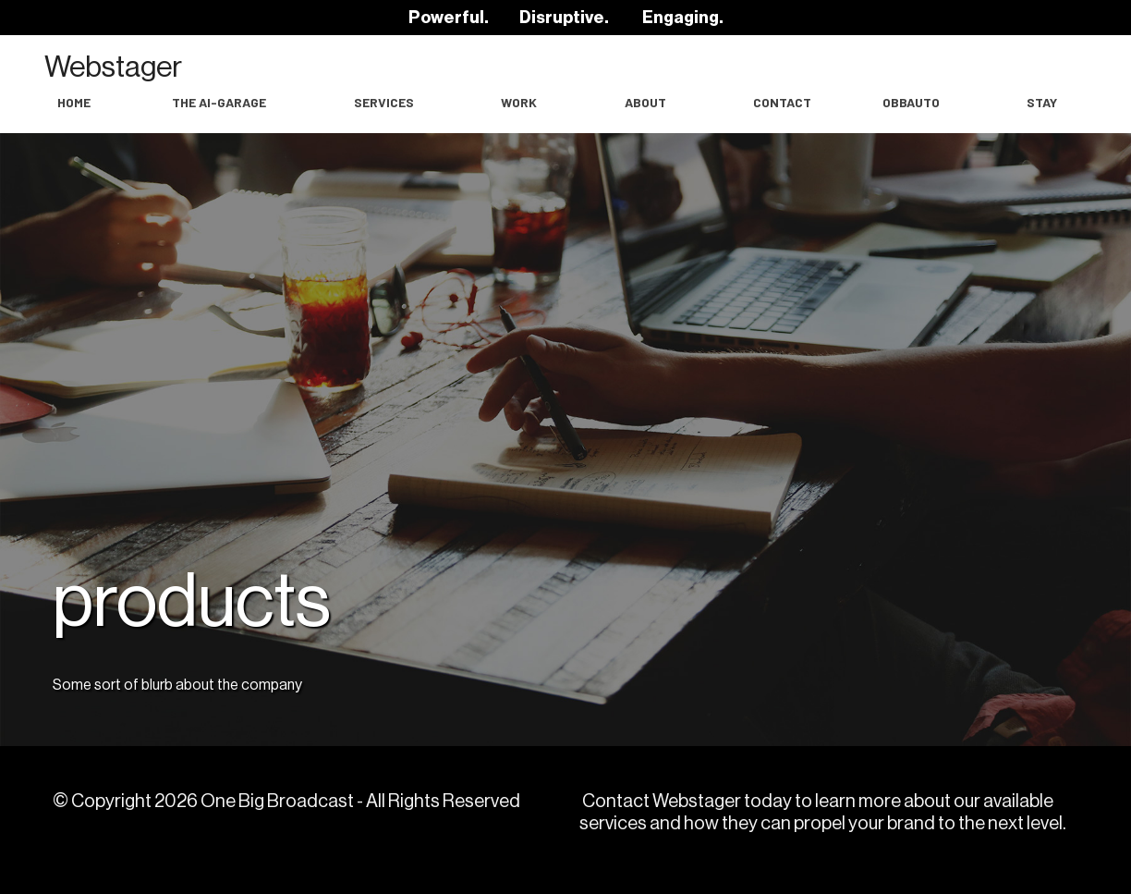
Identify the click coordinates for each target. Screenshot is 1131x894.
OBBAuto (911, 102)
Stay (1042, 102)
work (519, 102)
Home (74, 102)
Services (384, 102)
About (645, 102)
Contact (782, 102)
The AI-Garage (219, 102)
